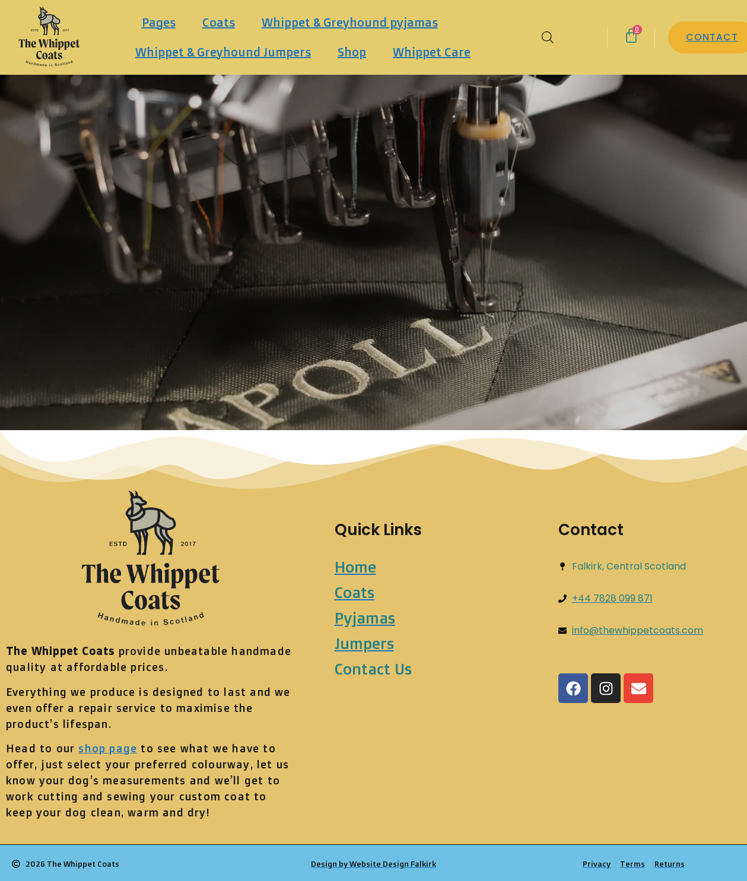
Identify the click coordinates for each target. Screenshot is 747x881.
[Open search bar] (548, 37)
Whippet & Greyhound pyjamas (350, 22)
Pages (159, 22)
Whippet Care (432, 51)
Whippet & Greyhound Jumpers (223, 51)
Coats (218, 22)
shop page (107, 748)
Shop (352, 51)
